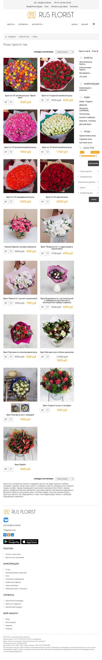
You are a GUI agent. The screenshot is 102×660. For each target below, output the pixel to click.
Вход (29, 6)
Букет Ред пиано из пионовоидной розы (20, 352)
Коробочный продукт (14, 607)
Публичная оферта (13, 582)
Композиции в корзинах (85, 89)
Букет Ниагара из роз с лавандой (20, 415)
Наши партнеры (12, 585)
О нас (8, 569)
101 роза (83, 76)
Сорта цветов (85, 171)
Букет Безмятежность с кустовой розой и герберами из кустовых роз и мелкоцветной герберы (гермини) (57, 300)
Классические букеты (85, 68)
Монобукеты (84, 73)
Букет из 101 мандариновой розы (20, 197)
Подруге (88, 101)
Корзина (9, 625)
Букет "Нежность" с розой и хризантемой (20, 298)
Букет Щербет (20, 464)
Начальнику (84, 114)
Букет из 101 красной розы (57, 197)
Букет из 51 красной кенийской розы (57, 95)
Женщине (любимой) (84, 109)
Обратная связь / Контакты (16, 589)
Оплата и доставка (59, 6)
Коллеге (82, 117)
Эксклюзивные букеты (85, 63)
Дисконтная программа (15, 557)
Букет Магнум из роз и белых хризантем (57, 352)
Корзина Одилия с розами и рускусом (20, 247)
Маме (81, 101)
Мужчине (83, 121)
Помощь (9, 629)
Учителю (92, 121)
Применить (93, 163)
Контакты (74, 6)
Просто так (24, 37)
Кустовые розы (85, 142)
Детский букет (85, 124)
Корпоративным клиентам (16, 573)
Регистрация (36, 6)
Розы (35, 37)
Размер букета (85, 193)
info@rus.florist (44, 2)
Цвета (81, 187)
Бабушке (91, 117)
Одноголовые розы (87, 136)
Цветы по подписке (13, 604)
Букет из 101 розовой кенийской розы (20, 147)
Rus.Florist (6, 645)
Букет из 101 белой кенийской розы (57, 147)
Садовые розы (85, 139)
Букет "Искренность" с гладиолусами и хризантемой (57, 248)
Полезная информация (15, 579)
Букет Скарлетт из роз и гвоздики (57, 405)
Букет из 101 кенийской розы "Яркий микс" (20, 96)
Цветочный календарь (14, 601)
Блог (47, 6)
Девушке (83, 105)
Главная (10, 37)
